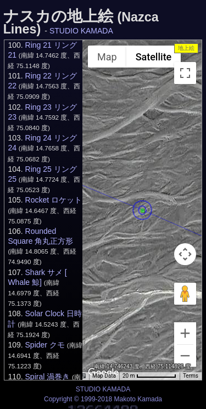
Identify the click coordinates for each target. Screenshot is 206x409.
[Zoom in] (185, 333)
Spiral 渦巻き (47, 376)
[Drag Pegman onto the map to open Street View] (185, 294)
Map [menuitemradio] (107, 57)
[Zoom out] (185, 356)
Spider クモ (45, 344)
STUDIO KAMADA (81, 30)
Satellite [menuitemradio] (154, 57)
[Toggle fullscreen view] (185, 73)
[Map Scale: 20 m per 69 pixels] (149, 376)
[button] (143, 211)
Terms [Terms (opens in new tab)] (190, 376)
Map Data (104, 376)
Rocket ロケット (53, 199)
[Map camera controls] (185, 254)
